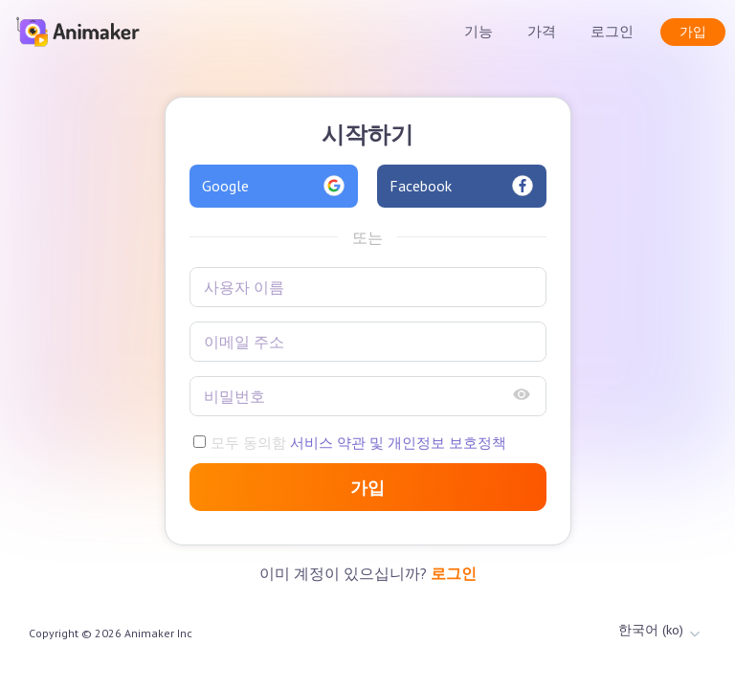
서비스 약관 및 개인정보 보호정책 (396, 442)
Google (274, 185)
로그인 (612, 31)
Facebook (462, 185)
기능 (478, 31)
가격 (541, 31)
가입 (692, 31)
